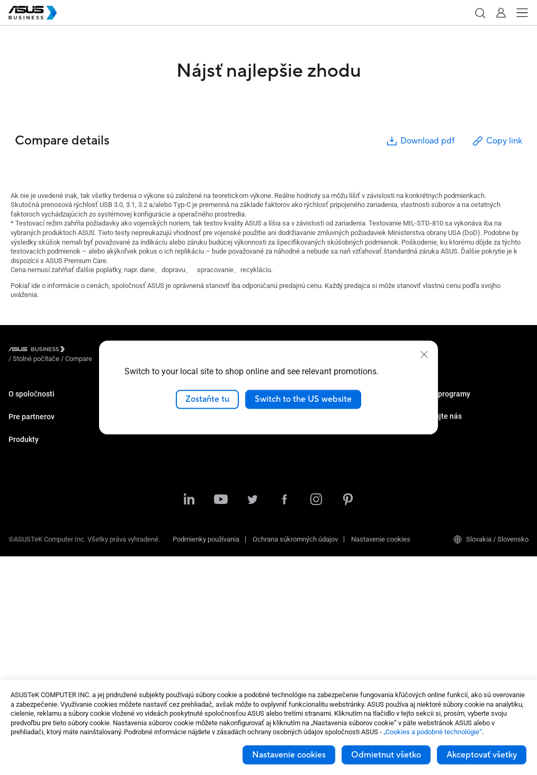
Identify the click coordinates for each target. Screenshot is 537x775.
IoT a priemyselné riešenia (47, 610)
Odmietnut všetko (386, 755)
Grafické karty (29, 594)
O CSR (18, 419)
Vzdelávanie (160, 435)
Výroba (152, 451)
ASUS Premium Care (438, 404)
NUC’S (18, 515)
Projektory (23, 547)
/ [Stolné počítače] (94, 351)
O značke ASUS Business (46, 404)
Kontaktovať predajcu (440, 491)
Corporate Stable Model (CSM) (453, 419)
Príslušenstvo (28, 658)
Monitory (21, 531)
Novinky (154, 523)
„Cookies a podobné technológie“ (432, 732)
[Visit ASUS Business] (38, 351)
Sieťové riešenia (32, 626)
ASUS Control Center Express (318, 435)
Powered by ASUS (435, 435)
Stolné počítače (31, 499)
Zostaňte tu (207, 399)
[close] (424, 354)
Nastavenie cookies (289, 755)
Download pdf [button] (420, 141)
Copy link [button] (496, 141)
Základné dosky (32, 578)
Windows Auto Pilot (304, 451)
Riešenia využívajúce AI (177, 467)
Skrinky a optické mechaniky (51, 642)
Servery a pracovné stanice (48, 562)
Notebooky (24, 483)
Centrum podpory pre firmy (314, 491)
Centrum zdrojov (166, 507)
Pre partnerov (31, 442)
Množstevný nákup (436, 476)
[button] (479, 12)
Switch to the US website (303, 399)
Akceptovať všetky (481, 755)
